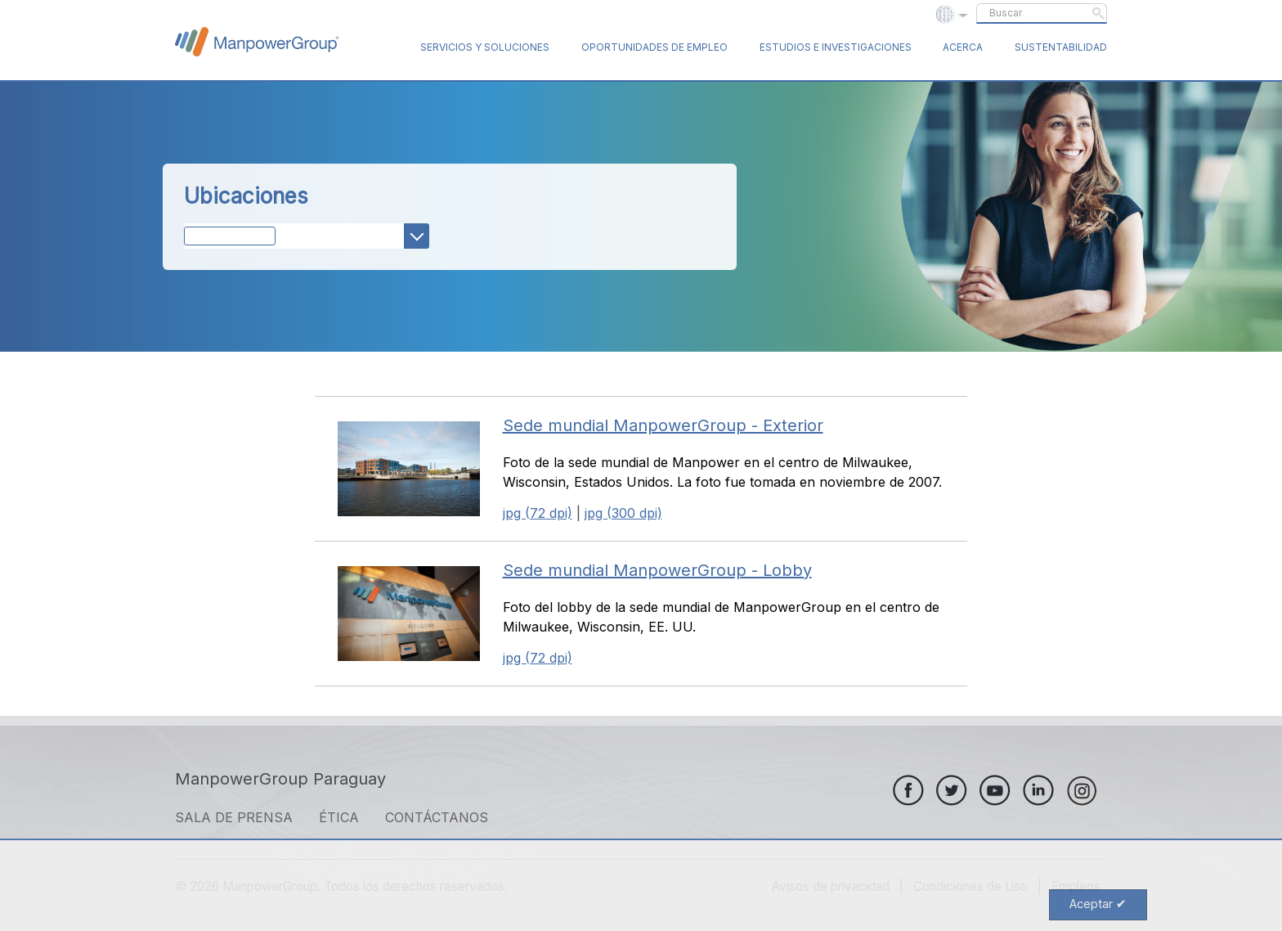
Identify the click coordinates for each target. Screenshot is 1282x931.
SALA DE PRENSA (234, 817)
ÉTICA (339, 817)
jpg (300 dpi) (623, 513)
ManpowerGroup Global (256, 42)
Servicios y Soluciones (484, 47)
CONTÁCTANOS (436, 817)
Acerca (963, 47)
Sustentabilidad (1061, 47)
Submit (1098, 13)
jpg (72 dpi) (537, 513)
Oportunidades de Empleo (654, 47)
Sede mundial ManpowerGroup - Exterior (663, 425)
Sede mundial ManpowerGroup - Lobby (657, 570)
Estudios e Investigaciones (836, 47)
